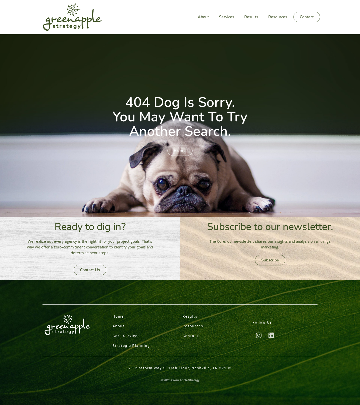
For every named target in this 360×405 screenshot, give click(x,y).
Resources (277, 17)
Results (251, 17)
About (203, 17)
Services (226, 17)
